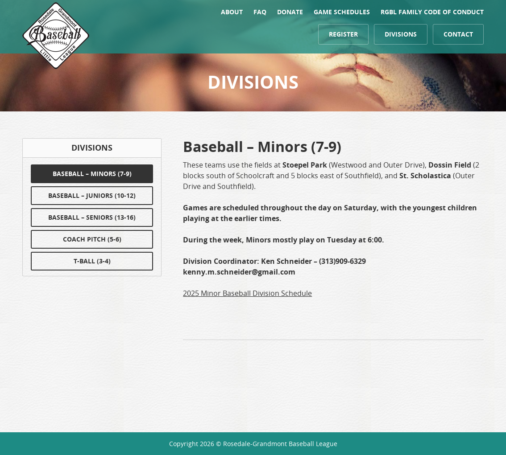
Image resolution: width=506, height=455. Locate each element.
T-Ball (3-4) (92, 261)
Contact (458, 34)
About (232, 12)
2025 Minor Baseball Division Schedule (247, 293)
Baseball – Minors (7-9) (92, 173)
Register (343, 34)
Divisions (401, 34)
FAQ (259, 12)
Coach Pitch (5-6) (92, 239)
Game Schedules (342, 12)
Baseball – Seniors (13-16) (92, 217)
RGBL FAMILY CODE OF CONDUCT (432, 12)
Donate (290, 12)
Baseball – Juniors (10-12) (92, 195)
